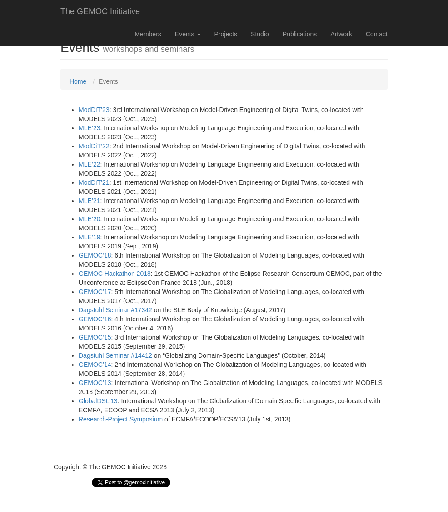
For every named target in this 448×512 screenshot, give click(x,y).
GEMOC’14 (95, 364)
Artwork (341, 34)
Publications (300, 34)
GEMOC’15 (95, 337)
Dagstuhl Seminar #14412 (115, 355)
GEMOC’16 (95, 319)
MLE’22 (89, 164)
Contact (377, 34)
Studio (260, 34)
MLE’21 (89, 200)
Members (147, 34)
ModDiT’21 (94, 182)
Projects (226, 34)
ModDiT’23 (94, 109)
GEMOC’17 (95, 291)
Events (188, 34)
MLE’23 (89, 128)
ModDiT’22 (94, 146)
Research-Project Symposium (121, 419)
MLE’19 (89, 237)
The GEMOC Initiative (100, 11)
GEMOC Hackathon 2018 (115, 273)
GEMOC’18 (95, 255)
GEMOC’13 (95, 382)
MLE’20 (89, 219)
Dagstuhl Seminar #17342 (115, 310)
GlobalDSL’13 (98, 401)
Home (78, 81)
